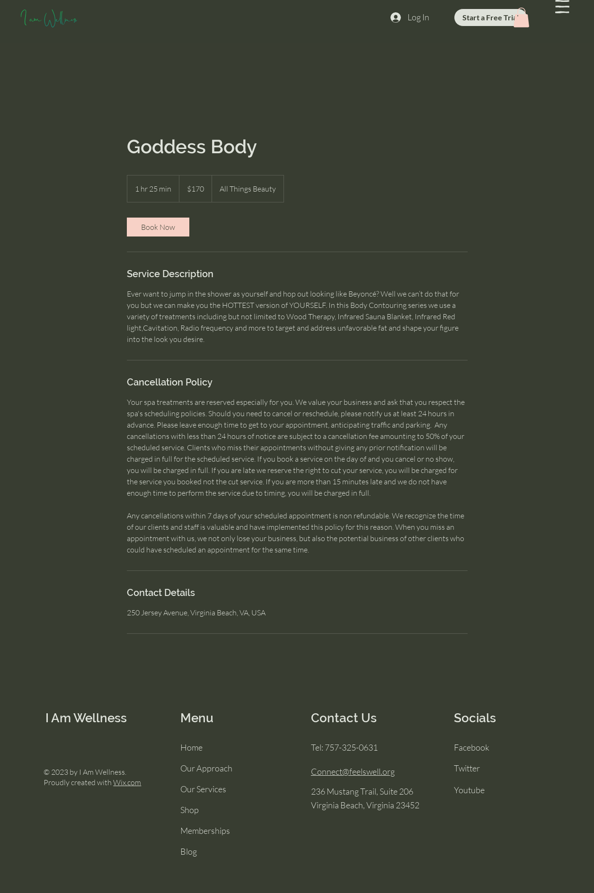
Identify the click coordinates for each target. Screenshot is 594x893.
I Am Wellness (86, 718)
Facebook (471, 747)
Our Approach (206, 768)
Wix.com (127, 782)
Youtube (469, 790)
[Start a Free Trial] (490, 17)
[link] (158, 227)
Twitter (467, 768)
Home (191, 747)
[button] (562, 6)
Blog (188, 851)
